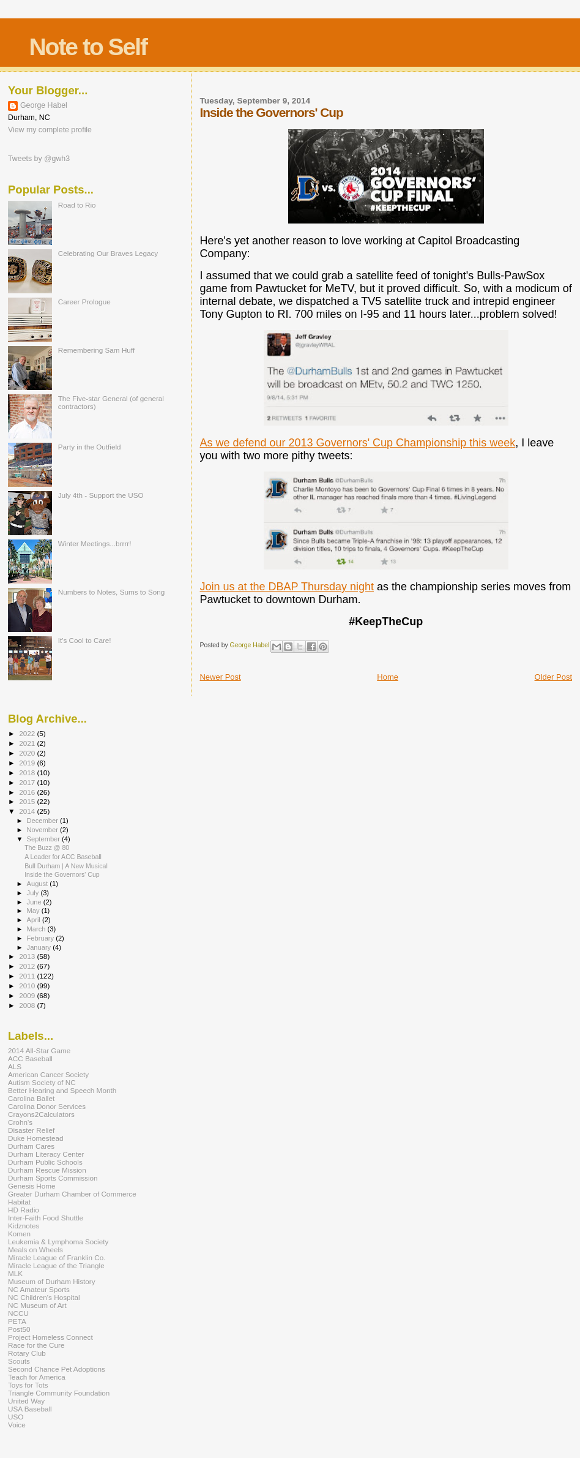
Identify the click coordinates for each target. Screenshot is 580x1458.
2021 (28, 743)
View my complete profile (50, 130)
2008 (28, 1005)
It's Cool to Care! (84, 640)
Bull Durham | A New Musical (66, 866)
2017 (28, 782)
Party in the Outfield (89, 447)
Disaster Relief (31, 1130)
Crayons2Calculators (41, 1114)
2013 (28, 956)
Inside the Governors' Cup (62, 874)
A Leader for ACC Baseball (63, 856)
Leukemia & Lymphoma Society (58, 1242)
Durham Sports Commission (53, 1178)
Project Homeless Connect (50, 1337)
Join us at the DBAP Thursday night (286, 587)
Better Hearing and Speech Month (62, 1090)
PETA (17, 1321)
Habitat (19, 1202)
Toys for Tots (28, 1385)
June (35, 902)
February (41, 938)
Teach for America (36, 1377)
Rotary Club (27, 1353)
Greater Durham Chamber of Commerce (72, 1194)
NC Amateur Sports (39, 1289)
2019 (28, 763)
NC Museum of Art (37, 1305)
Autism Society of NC (42, 1082)
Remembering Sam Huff (96, 350)
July (34, 892)
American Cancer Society (48, 1074)
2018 (28, 772)
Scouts (19, 1361)
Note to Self (88, 47)
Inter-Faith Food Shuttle (45, 1218)
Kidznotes (23, 1226)
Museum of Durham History (51, 1281)
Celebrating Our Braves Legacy (108, 253)
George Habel (43, 105)
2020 (28, 753)
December (43, 820)
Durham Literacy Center (46, 1154)
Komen (19, 1234)
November (43, 829)
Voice (17, 1425)
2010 (28, 986)
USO (15, 1417)
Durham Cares (31, 1146)
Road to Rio (77, 205)
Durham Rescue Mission (47, 1170)
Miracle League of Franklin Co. (57, 1257)
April (34, 919)
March (37, 929)
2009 (28, 995)
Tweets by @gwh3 (39, 158)
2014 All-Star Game (39, 1050)
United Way (26, 1401)
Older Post (553, 677)
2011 (28, 976)
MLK (15, 1273)
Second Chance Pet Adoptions (56, 1369)
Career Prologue (84, 302)
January (40, 947)
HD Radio (23, 1210)
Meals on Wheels (35, 1249)
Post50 (19, 1329)
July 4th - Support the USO (101, 495)
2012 (28, 966)
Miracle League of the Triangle (56, 1265)
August (38, 883)
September (44, 839)
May (34, 910)
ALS (14, 1066)
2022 (28, 733)
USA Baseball (30, 1409)
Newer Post (219, 677)
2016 (28, 792)
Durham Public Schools (45, 1162)
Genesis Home (32, 1186)
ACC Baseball (30, 1058)
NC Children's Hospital (44, 1297)
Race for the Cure (36, 1345)
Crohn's (20, 1122)
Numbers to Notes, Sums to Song (111, 592)
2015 (28, 801)
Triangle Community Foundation (59, 1393)
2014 (28, 811)
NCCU (18, 1313)
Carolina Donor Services (47, 1106)
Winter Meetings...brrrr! (95, 543)
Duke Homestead (36, 1138)
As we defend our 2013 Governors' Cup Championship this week (357, 443)
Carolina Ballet (31, 1098)
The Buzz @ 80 (46, 847)
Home (387, 677)
